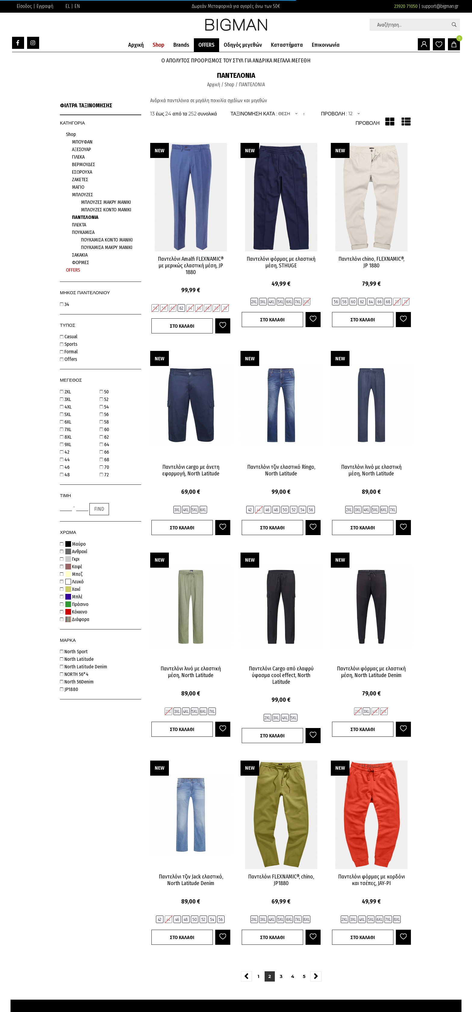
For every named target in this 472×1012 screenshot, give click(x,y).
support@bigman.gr (439, 6)
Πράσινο (77, 604)
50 (107, 392)
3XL (68, 399)
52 (107, 399)
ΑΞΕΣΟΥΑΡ (81, 149)
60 (107, 429)
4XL (68, 407)
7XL (68, 429)
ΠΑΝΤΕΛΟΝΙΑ (85, 217)
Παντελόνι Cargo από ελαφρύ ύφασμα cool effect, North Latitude (281, 675)
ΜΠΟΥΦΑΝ (82, 142)
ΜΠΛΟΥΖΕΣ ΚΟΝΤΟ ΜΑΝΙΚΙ (106, 210)
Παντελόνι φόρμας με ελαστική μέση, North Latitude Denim (371, 672)
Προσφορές (70, 271)
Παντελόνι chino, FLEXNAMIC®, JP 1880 (371, 262)
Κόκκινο (76, 612)
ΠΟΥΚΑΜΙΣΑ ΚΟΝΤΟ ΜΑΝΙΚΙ (107, 240)
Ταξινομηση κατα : (254, 114)
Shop (71, 134)
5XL (68, 414)
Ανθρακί (76, 551)
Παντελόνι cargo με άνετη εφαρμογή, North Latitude (190, 470)
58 (107, 422)
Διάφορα (77, 619)
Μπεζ (73, 574)
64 (107, 444)
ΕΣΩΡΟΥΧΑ (82, 172)
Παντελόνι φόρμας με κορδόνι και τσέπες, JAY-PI (371, 880)
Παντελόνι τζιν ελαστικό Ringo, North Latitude (281, 470)
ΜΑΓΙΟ (78, 187)
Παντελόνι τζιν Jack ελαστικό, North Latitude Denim (191, 880)
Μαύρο (75, 544)
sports (71, 344)
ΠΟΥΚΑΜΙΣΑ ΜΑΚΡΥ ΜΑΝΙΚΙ (106, 247)
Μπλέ (74, 597)
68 (107, 459)
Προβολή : (334, 114)
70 (107, 467)
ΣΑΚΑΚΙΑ (80, 255)
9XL (68, 444)
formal (71, 352)
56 (107, 414)
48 (67, 475)
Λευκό (74, 581)
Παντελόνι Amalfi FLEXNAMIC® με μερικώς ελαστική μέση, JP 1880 (191, 266)
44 (67, 459)
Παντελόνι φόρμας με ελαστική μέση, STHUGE (281, 262)
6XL (68, 422)
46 (67, 467)
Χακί (73, 589)
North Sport (76, 651)
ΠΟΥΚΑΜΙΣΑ (83, 232)
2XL (68, 392)
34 (67, 304)
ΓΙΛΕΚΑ (78, 157)
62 (107, 437)
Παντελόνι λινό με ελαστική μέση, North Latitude (371, 470)
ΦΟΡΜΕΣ (80, 262)
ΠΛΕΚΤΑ (79, 225)
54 (107, 407)
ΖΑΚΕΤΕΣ (80, 179)
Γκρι (72, 559)
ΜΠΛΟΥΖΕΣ (82, 194)
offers (71, 359)
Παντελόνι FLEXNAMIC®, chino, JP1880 (281, 880)
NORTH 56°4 (77, 674)
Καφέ (73, 566)
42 (67, 452)
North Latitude (79, 659)
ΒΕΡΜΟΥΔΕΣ (83, 164)
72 (107, 475)
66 (107, 452)
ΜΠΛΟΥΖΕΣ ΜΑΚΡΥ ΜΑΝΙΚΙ (106, 202)
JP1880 (71, 689)
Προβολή (368, 123)
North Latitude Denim (86, 667)
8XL (68, 437)
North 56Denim (79, 682)
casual (71, 336)
